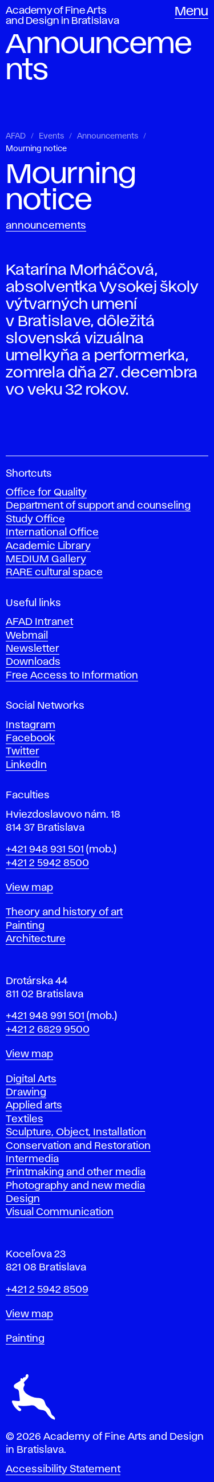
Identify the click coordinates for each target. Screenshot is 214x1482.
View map (29, 887)
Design (23, 1199)
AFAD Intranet (39, 622)
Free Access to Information (72, 675)
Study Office (35, 519)
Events (51, 136)
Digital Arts (31, 1079)
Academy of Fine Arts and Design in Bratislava (62, 16)
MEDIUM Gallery (46, 559)
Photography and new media (75, 1186)
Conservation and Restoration (78, 1146)
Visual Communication (60, 1212)
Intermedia (32, 1159)
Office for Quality (46, 492)
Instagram (30, 725)
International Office (52, 532)
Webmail (27, 635)
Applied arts (34, 1105)
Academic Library (48, 546)
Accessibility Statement (63, 1469)
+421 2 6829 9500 (48, 1029)
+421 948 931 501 (45, 849)
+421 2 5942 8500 (47, 863)
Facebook (30, 738)
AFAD (16, 136)
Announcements (107, 136)
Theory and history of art (64, 912)
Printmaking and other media (76, 1172)
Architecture (36, 939)
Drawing (26, 1092)
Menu (191, 12)
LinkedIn (26, 765)
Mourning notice (36, 148)
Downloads (33, 662)
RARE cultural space (54, 572)
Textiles (24, 1119)
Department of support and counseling (98, 505)
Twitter (22, 751)
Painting (25, 926)
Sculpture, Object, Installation (76, 1132)
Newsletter (32, 648)
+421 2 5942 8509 (47, 1289)
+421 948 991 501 (45, 1016)
